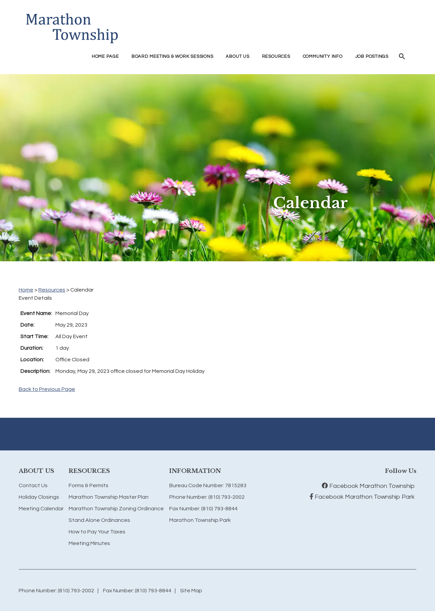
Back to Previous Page (47, 389)
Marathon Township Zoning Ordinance (116, 508)
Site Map (191, 590)
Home (26, 290)
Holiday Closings (39, 497)
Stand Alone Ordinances (99, 520)
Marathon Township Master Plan (109, 497)
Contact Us (33, 485)
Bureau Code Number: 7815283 (207, 485)
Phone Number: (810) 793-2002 (207, 497)
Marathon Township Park (200, 520)
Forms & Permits (88, 485)
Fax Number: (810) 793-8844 (203, 508)
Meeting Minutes (89, 543)
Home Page (105, 56)
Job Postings (371, 56)
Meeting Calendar (41, 508)
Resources (51, 290)
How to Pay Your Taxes (97, 531)
